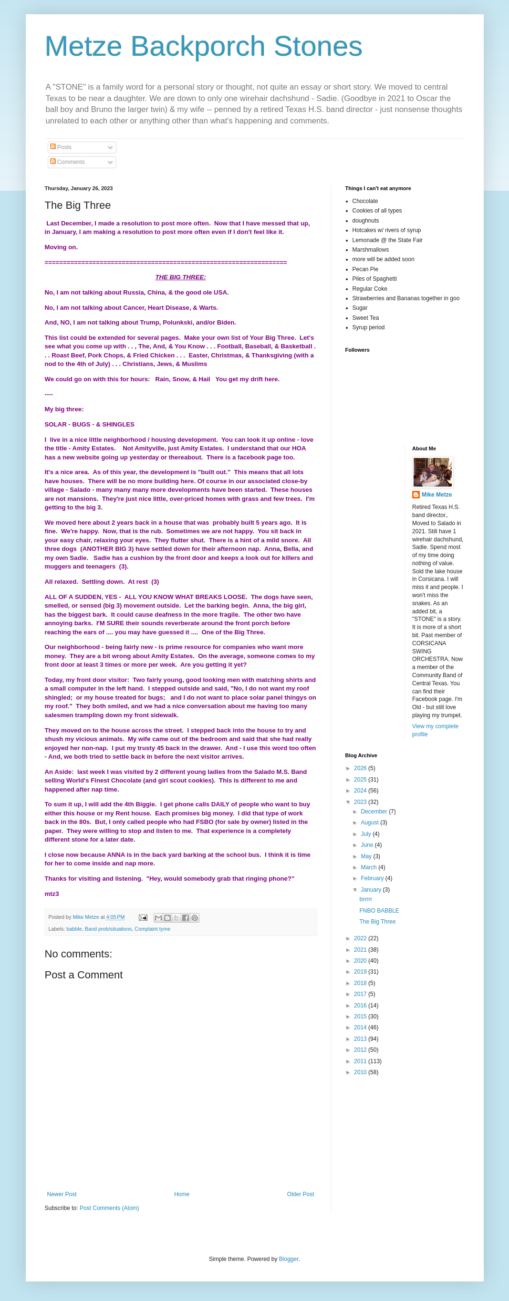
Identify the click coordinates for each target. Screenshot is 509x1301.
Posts (61, 147)
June (367, 845)
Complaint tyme (152, 929)
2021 (361, 949)
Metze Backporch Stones (204, 46)
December (375, 811)
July (367, 834)
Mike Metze (437, 494)
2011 (361, 1061)
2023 (361, 802)
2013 (361, 1039)
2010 (361, 1072)
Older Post (300, 1194)
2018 (361, 983)
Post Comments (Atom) (109, 1208)
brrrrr (365, 899)
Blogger (289, 1259)
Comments (67, 162)
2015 (361, 1016)
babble (74, 929)
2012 (361, 1050)
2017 (361, 994)
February (373, 878)
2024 (361, 790)
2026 (361, 768)
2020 (361, 960)
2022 (361, 938)
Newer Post (62, 1194)
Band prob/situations (108, 929)
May (367, 856)
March (369, 867)
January (372, 889)
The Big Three (377, 921)
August (370, 822)
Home (181, 1194)
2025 (361, 779)
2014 (361, 1027)
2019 (361, 971)
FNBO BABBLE (379, 910)
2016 (361, 1005)
